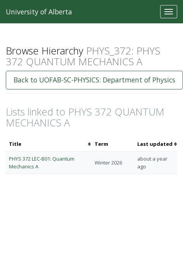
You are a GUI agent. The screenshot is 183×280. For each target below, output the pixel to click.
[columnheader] (49, 144)
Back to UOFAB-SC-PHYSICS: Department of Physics (94, 79)
